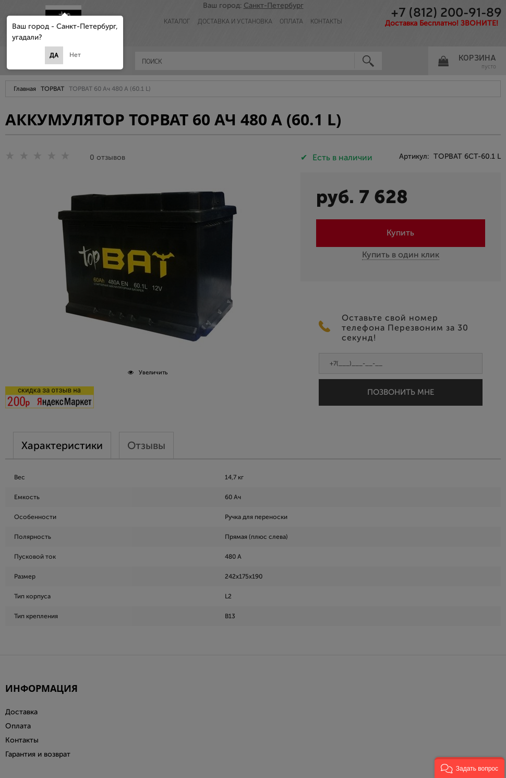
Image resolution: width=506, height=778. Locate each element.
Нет (75, 54)
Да (54, 55)
